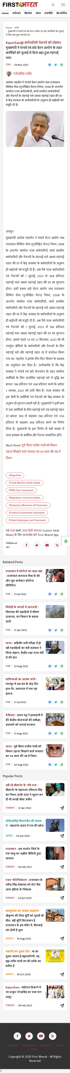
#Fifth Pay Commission (21, 490)
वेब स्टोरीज (61, 13)
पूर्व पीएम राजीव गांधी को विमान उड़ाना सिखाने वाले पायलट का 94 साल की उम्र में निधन (33, 452)
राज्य (17, 28)
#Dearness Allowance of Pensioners (28, 505)
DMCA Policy (29, 1045)
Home (5, 13)
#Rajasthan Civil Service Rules (25, 498)
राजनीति (48, 13)
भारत (38, 13)
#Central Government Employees (27, 513)
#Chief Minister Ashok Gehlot (24, 483)
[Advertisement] (35, 186)
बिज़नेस (28, 13)
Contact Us (46, 1045)
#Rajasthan (15, 475)
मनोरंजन (17, 13)
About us (13, 1045)
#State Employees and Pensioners (27, 520)
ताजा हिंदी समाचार (32, 530)
